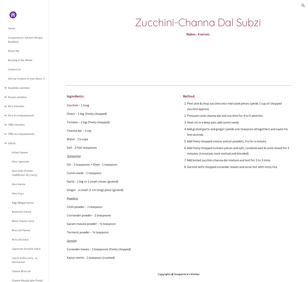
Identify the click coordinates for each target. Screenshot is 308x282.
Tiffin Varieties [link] (16, 124)
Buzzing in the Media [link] (20, 60)
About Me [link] (13, 51)
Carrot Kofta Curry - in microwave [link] (24, 260)
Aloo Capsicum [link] (20, 161)
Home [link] (11, 28)
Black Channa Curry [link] (23, 221)
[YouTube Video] (91, 43)
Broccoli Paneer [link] (21, 230)
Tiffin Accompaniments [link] (21, 134)
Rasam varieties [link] (17, 97)
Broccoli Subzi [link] (20, 239)
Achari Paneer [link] (20, 152)
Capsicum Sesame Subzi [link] (26, 248)
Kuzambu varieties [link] (19, 88)
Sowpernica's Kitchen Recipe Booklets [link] (25, 40)
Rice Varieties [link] (16, 106)
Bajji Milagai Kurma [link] (23, 202)
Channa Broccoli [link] (21, 271)
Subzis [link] (12, 143)
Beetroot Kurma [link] (21, 211)
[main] (198, 27)
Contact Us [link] (14, 69)
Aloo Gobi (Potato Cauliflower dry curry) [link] (24, 173)
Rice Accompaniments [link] (21, 115)
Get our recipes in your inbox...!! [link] (26, 78)
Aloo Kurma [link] (18, 184)
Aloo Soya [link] (18, 193)
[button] (303, 5)
